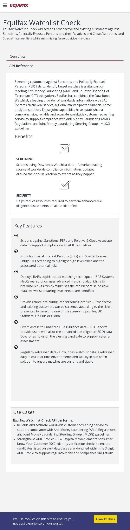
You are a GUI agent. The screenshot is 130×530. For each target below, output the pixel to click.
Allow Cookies (105, 519)
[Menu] (5, 5)
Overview (18, 56)
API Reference (21, 65)
